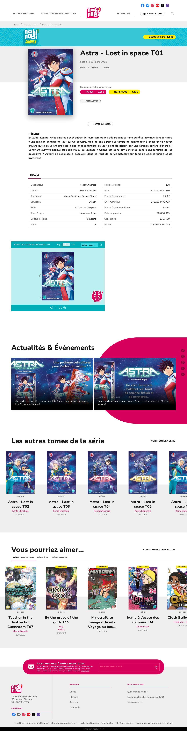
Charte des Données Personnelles (96, 723)
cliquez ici (85, 671)
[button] (152, 14)
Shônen (36, 25)
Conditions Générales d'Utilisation (32, 723)
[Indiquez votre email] (125, 667)
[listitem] (142, 5)
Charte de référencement (63, 723)
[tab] (25, 13)
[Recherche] (172, 13)
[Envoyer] (156, 666)
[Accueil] (93, 13)
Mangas (26, 25)
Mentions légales (124, 723)
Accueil (17, 25)
